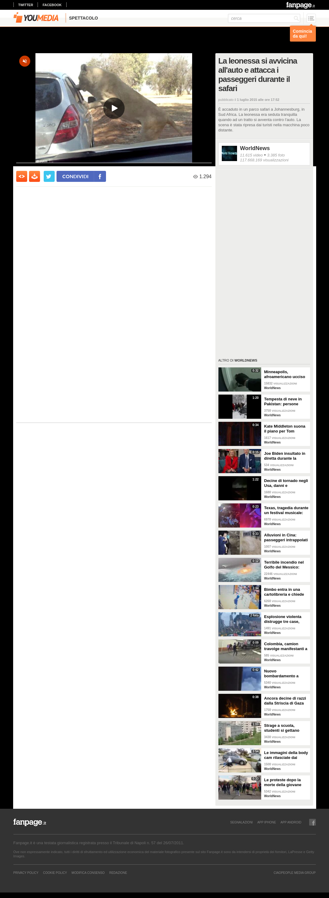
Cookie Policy (55, 872)
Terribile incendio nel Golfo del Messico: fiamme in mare (284, 565)
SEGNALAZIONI (241, 822)
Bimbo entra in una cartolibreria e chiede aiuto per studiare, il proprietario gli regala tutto (284, 592)
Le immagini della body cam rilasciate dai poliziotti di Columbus (286, 755)
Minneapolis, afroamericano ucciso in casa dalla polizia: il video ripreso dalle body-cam (285, 374)
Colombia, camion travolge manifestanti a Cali (286, 646)
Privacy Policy (25, 872)
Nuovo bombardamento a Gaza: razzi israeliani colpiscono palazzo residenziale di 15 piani (286, 674)
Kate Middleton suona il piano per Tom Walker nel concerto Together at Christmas (285, 429)
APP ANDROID (290, 822)
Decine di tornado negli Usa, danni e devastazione (286, 483)
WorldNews (255, 148)
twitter (25, 5)
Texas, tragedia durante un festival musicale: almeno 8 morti (286, 510)
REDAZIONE (118, 872)
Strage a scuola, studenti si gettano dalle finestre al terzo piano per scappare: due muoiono (284, 728)
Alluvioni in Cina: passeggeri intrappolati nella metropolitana (286, 538)
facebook (51, 5)
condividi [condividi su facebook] (75, 176)
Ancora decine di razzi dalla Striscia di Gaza (285, 700)
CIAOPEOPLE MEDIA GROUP (295, 872)
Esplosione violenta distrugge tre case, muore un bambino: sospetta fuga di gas (283, 619)
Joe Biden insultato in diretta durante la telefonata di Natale (284, 456)
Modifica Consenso (87, 872)
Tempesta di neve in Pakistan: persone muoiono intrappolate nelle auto (284, 402)
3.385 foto (276, 155)
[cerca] (264, 18)
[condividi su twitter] (49, 176)
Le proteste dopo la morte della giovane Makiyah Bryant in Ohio (286, 782)
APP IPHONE (266, 822)
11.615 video (251, 155)
